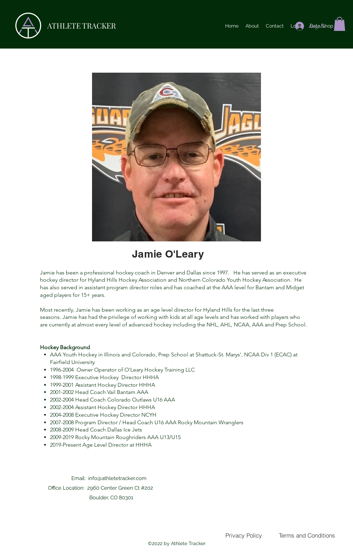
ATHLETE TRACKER (81, 25)
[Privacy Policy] (243, 535)
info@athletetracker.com (117, 478)
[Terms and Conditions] (307, 535)
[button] (339, 24)
